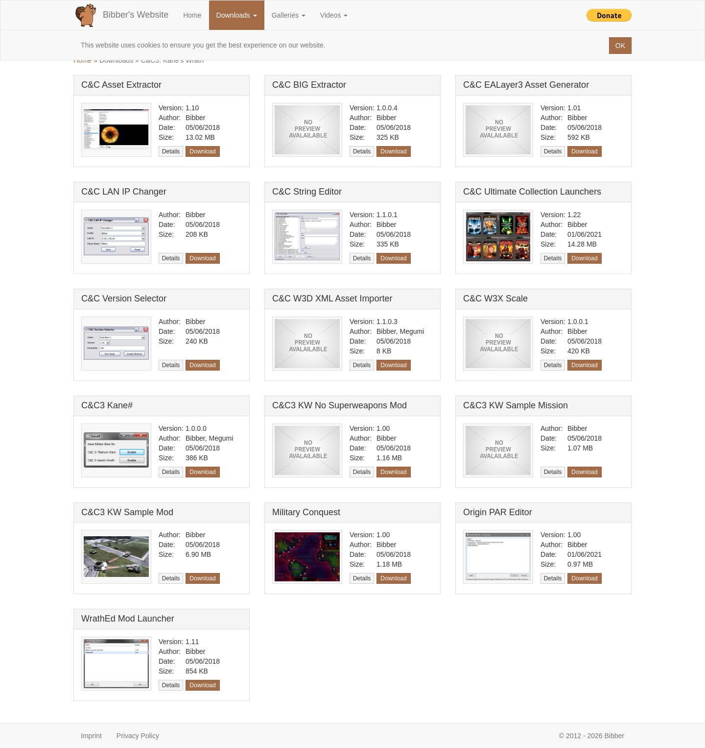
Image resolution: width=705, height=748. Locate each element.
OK (620, 46)
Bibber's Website (120, 15)
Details (171, 151)
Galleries (289, 15)
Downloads (236, 15)
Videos (334, 15)
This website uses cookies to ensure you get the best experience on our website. (203, 45)
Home (192, 15)
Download (202, 151)
